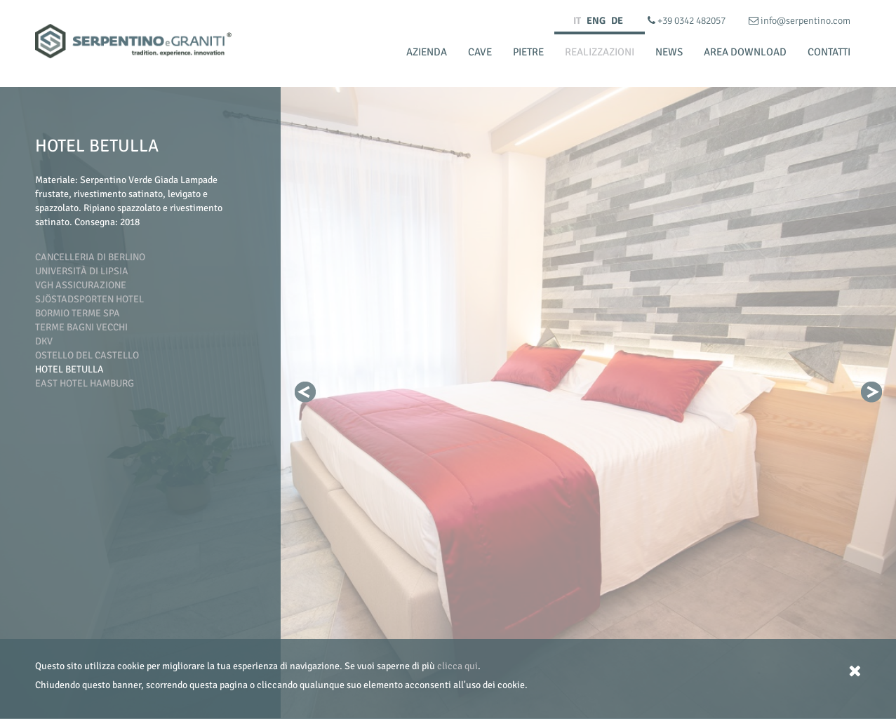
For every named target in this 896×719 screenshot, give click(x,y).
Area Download (745, 52)
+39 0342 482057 (688, 21)
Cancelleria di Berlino (90, 257)
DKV (44, 341)
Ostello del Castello (87, 355)
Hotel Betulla (69, 369)
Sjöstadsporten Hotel (89, 299)
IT (577, 21)
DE (617, 21)
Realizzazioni (599, 52)
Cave (480, 52)
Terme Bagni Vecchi (81, 327)
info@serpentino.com (799, 21)
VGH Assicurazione (80, 285)
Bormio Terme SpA (77, 313)
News (669, 52)
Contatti (829, 52)
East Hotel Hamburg (84, 383)
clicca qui (457, 666)
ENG (596, 21)
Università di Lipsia (81, 271)
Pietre (528, 52)
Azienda (426, 52)
